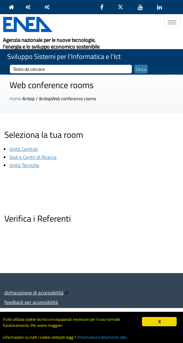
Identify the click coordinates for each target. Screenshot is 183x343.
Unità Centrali (23, 149)
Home (15, 98)
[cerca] (71, 69)
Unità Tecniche (24, 165)
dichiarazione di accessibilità (34, 292)
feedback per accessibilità (31, 302)
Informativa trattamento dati (101, 337)
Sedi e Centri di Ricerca (33, 157)
